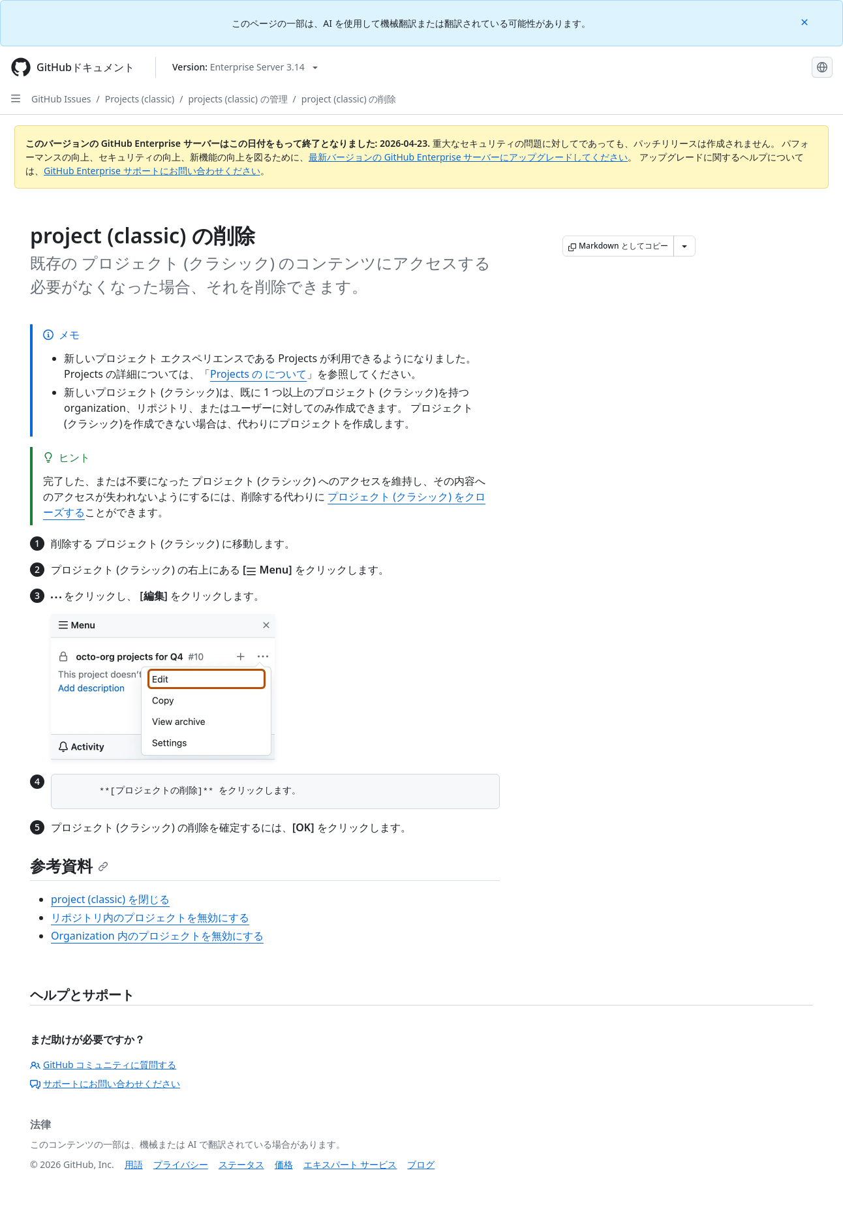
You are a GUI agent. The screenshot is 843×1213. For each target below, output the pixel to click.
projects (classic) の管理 (237, 99)
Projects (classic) (139, 99)
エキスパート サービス (350, 1164)
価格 (284, 1164)
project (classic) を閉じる (110, 899)
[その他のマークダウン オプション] (684, 246)
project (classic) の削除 (348, 99)
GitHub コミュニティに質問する (103, 1064)
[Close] (805, 21)
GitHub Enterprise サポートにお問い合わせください (152, 170)
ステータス (241, 1164)
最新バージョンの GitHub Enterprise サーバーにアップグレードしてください (468, 157)
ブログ (421, 1164)
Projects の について (258, 374)
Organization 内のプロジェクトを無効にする (157, 936)
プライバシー (180, 1164)
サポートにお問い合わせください (105, 1083)
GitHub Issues (61, 99)
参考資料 (69, 865)
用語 (134, 1164)
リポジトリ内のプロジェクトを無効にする (150, 917)
